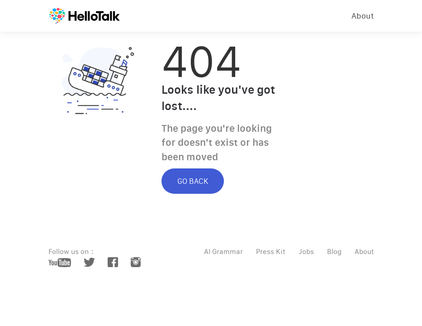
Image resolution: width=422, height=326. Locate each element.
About (362, 16)
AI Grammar (223, 251)
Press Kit (270, 251)
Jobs (306, 251)
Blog (334, 251)
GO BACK (192, 181)
